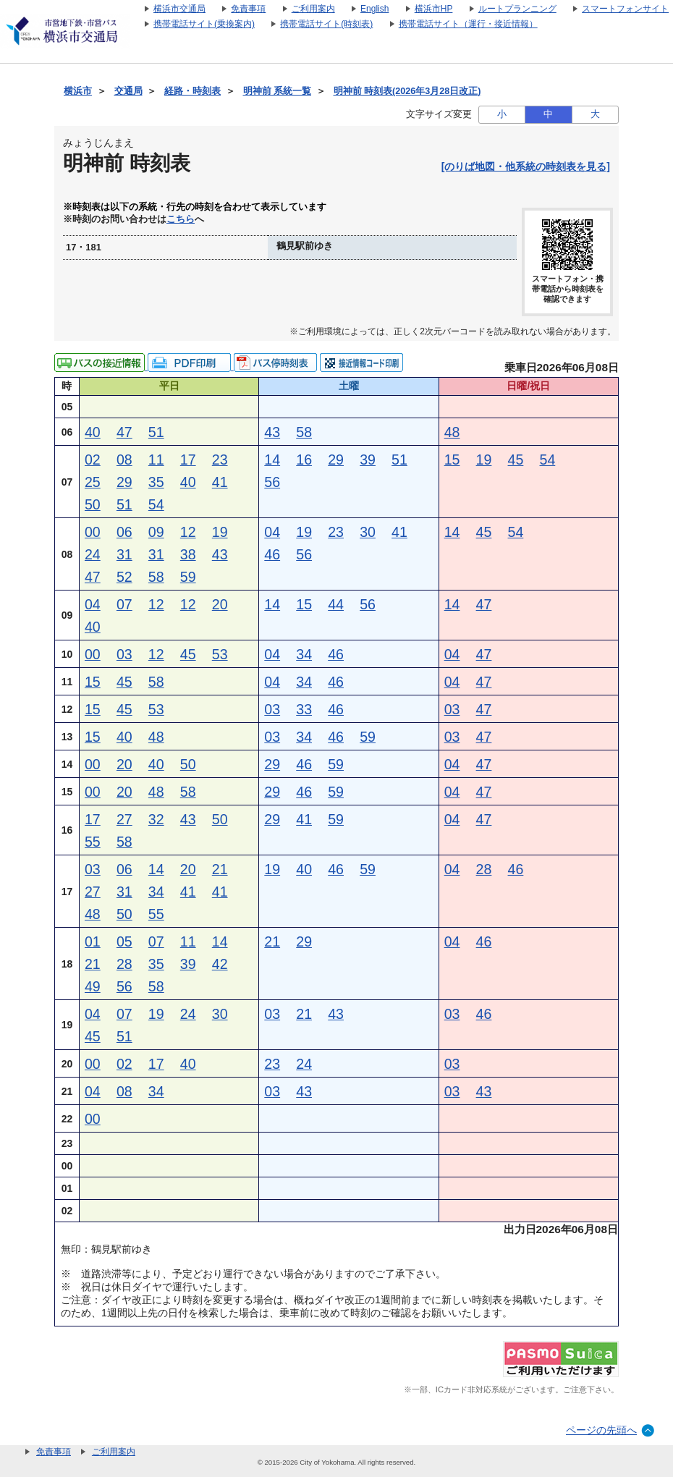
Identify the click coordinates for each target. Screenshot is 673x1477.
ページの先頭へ (601, 1430)
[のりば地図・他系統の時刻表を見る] (525, 166)
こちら (180, 219)
